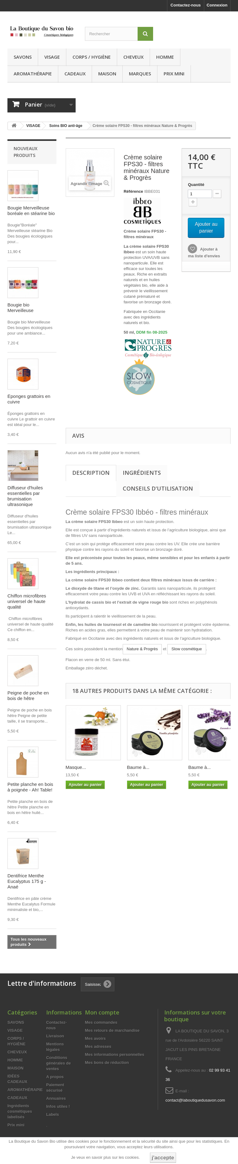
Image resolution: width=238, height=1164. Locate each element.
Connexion (217, 5)
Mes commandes (101, 1022)
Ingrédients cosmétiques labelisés (19, 1111)
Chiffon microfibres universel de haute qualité (26, 601)
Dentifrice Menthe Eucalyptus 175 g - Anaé (26, 881)
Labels (52, 1114)
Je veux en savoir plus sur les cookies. (105, 1157)
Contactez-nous (185, 5)
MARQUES (140, 73)
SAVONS (23, 57)
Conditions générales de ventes (58, 1063)
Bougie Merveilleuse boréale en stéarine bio (31, 210)
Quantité (196, 184)
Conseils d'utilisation (158, 488)
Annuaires (56, 1098)
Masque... (76, 767)
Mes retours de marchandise (112, 1030)
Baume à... (138, 767)
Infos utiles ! (58, 1106)
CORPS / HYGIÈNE (92, 57)
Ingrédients (142, 472)
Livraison (55, 1036)
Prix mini (174, 73)
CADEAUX (75, 73)
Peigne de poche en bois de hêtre (28, 695)
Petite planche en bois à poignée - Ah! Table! (30, 787)
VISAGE (52, 57)
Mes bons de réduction (107, 1062)
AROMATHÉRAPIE (33, 73)
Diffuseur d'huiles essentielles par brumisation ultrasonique (25, 496)
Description (91, 472)
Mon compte (102, 1012)
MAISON (107, 73)
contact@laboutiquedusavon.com (195, 1100)
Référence (133, 191)
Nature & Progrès (142, 649)
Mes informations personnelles (114, 1054)
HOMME (165, 57)
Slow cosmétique (186, 649)
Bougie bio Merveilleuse (20, 307)
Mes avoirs (95, 1038)
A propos (55, 1076)
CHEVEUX (133, 57)
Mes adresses (98, 1046)
